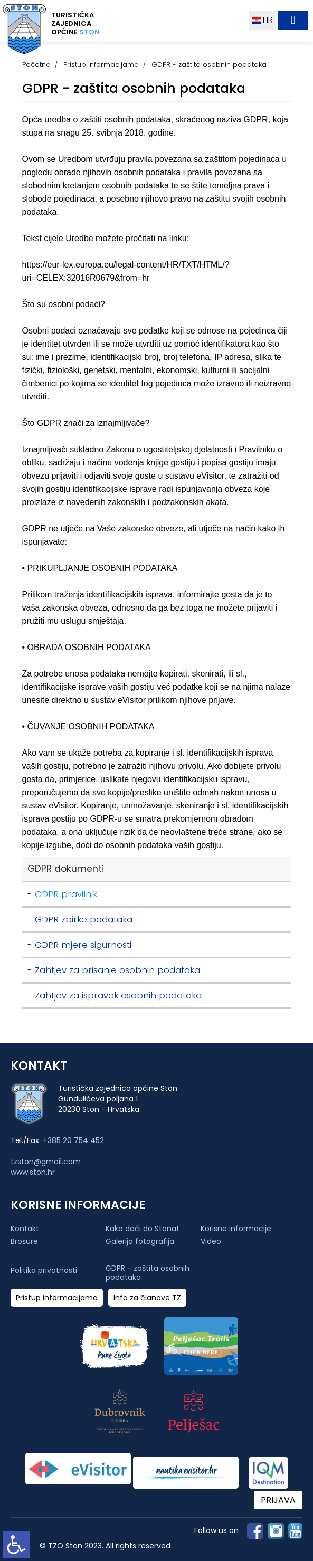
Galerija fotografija (140, 1241)
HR (262, 20)
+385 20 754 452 (73, 1140)
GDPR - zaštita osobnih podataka (147, 1273)
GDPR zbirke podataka (83, 919)
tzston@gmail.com (46, 1161)
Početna (36, 65)
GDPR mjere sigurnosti (83, 945)
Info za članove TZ (147, 1297)
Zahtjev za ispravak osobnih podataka (118, 995)
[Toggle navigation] (293, 20)
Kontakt (25, 1228)
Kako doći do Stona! (142, 1228)
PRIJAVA (278, 1500)
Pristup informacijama (101, 65)
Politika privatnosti (44, 1270)
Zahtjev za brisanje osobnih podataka (117, 970)
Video (211, 1241)
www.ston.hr (33, 1172)
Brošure (24, 1241)
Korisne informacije (236, 1228)
